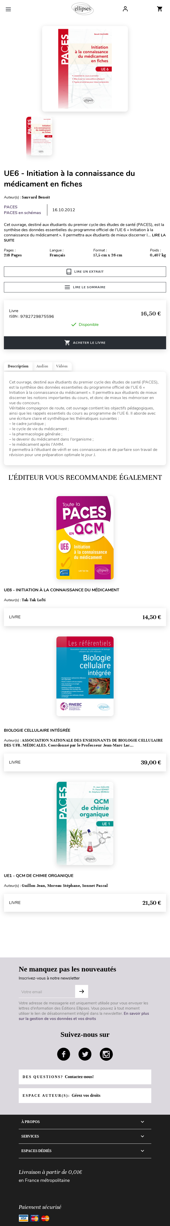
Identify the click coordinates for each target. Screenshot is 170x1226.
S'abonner (81, 991)
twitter (85, 1054)
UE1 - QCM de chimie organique (38, 876)
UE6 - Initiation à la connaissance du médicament (61, 590)
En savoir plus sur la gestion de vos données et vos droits (84, 1016)
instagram (106, 1054)
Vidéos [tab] (62, 366)
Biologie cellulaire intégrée (37, 730)
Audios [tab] (42, 366)
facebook (63, 1054)
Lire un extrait (85, 272)
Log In (125, 8)
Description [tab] (18, 366)
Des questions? (58, 1076)
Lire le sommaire (85, 287)
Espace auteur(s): (61, 1095)
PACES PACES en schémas (22, 210)
